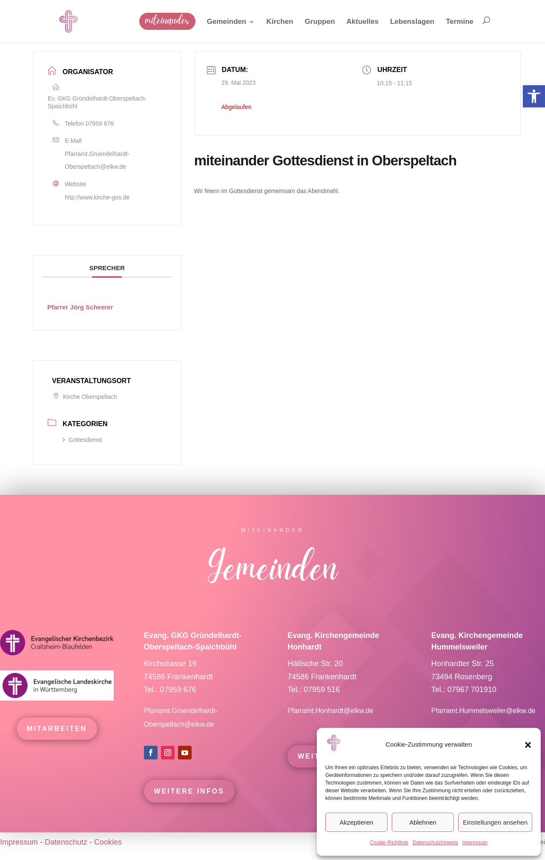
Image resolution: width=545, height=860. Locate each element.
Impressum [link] (475, 843)
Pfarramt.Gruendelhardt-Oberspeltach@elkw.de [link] (97, 160)
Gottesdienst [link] (82, 439)
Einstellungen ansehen (495, 822)
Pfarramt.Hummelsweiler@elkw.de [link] (483, 722)
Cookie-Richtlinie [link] (389, 843)
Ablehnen (422, 822)
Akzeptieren (356, 822)
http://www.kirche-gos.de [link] (97, 197)
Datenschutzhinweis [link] (435, 843)
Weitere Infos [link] (189, 802)
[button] (528, 745)
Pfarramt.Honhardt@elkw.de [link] (331, 722)
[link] (534, 96)
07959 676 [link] (100, 123)
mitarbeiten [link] (57, 740)
